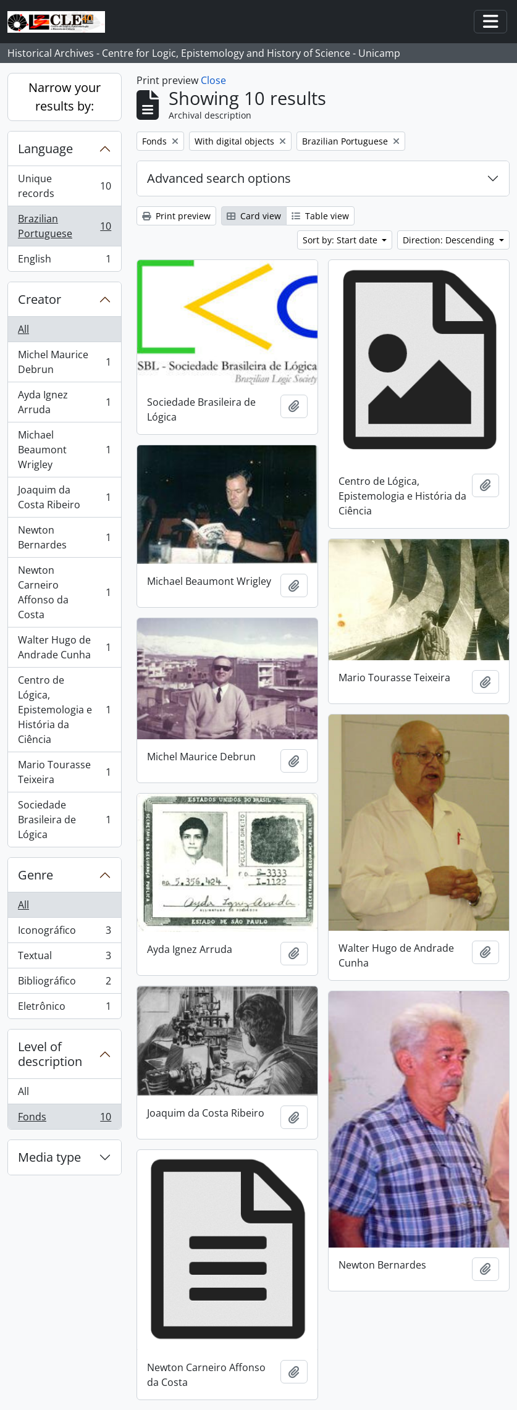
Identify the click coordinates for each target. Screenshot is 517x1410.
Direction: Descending (450, 240)
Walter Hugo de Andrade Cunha (64, 647)
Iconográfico (64, 933)
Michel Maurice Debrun (64, 362)
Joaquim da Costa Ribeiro (64, 497)
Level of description (50, 1054)
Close (213, 80)
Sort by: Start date (341, 240)
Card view (254, 216)
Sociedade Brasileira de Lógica (64, 819)
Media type (49, 1157)
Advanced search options (219, 178)
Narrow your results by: (64, 96)
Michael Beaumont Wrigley (64, 449)
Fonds (64, 1119)
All (23, 329)
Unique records (64, 186)
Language (45, 148)
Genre (35, 875)
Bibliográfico (64, 983)
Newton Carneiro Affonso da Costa (64, 592)
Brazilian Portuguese (64, 226)
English (64, 261)
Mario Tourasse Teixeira (64, 772)
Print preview (176, 216)
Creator (39, 299)
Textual (64, 958)
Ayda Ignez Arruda (64, 402)
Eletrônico (64, 1008)
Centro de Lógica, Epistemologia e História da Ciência (64, 709)
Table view (320, 216)
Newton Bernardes (64, 537)
